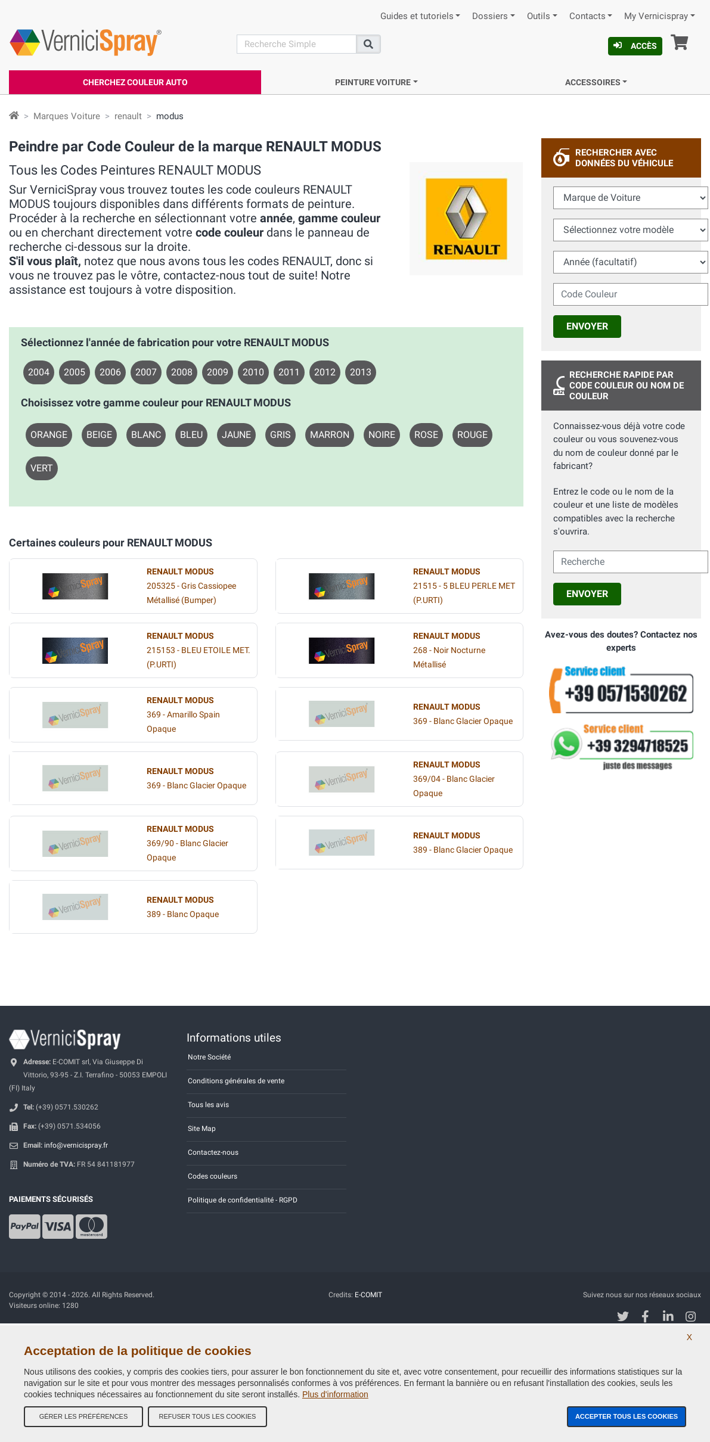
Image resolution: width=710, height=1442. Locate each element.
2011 (289, 372)
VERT (41, 468)
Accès (635, 46)
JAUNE (236, 434)
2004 (38, 372)
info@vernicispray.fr (76, 1145)
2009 (217, 372)
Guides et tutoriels (417, 16)
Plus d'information (335, 1394)
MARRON (329, 434)
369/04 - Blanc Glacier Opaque (454, 779)
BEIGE (99, 434)
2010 (253, 372)
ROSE (426, 434)
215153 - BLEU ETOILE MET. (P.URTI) (198, 650)
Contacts (587, 16)
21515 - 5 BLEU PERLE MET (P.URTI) (464, 586)
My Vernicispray (656, 16)
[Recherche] (296, 44)
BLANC (146, 434)
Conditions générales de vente (236, 1081)
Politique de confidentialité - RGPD (242, 1200)
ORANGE (48, 434)
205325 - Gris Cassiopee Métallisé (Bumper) (191, 586)
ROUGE (472, 434)
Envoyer (587, 326)
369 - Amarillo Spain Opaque (183, 714)
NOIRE (381, 434)
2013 (360, 372)
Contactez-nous (213, 1152)
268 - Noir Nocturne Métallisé (449, 650)
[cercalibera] (630, 562)
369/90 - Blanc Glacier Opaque (187, 843)
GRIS (280, 434)
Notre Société (209, 1057)
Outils (538, 16)
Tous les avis (208, 1105)
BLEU (191, 434)
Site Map (202, 1128)
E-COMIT (368, 1295)
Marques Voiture (66, 116)
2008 (182, 372)
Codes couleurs (212, 1176)
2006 (110, 372)
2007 (146, 372)
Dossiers (490, 16)
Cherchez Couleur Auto (135, 82)
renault (128, 116)
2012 (325, 372)
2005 (74, 372)
